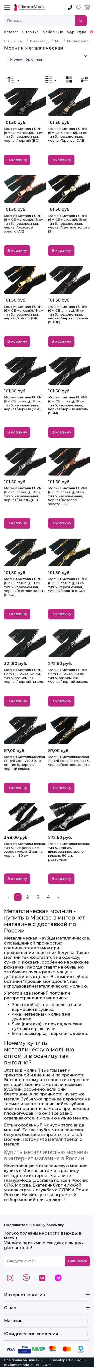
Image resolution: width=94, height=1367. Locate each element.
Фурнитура (76, 32)
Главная (11, 41)
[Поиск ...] (39, 20)
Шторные (30, 32)
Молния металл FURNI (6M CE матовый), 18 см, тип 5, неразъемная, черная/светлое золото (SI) (69, 223)
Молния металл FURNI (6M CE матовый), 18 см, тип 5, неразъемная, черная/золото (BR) (24, 312)
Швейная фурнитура (47, 41)
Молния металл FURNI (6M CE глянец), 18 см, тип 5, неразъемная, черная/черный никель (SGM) (68, 405)
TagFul (80, 1360)
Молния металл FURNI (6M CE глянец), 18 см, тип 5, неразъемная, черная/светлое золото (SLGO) (25, 586)
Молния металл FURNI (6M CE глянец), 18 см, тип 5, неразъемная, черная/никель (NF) (23, 494)
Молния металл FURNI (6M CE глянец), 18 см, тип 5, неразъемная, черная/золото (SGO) (67, 585)
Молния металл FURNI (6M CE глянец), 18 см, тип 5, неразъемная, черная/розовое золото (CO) (67, 496)
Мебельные (53, 32)
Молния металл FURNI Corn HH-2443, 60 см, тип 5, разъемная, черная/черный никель (68, 676)
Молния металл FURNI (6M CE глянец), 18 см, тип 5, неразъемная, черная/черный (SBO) (23, 403)
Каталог (11, 32)
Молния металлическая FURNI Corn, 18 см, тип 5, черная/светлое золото (69, 761)
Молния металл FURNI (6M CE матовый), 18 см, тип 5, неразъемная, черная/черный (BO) (24, 134)
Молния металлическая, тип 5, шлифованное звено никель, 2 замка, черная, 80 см (25, 849)
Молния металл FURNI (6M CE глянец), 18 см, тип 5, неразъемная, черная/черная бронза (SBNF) (68, 314)
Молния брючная (26, 59)
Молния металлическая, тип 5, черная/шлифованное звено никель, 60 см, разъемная (69, 851)
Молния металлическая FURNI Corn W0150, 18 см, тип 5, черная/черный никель (24, 763)
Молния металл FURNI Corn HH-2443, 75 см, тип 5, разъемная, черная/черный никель (24, 676)
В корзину (17, 160)
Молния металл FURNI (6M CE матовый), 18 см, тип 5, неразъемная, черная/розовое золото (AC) (24, 223)
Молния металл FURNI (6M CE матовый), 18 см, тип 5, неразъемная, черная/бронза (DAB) (68, 134)
